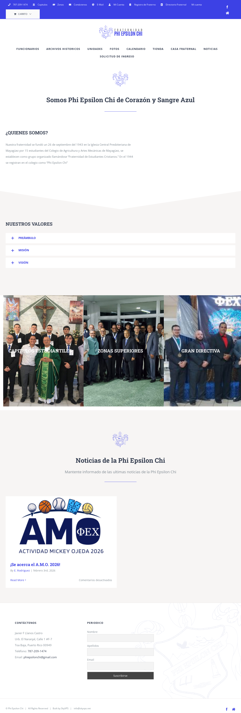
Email (90, 659)
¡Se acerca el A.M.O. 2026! (35, 564)
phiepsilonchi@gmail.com (40, 657)
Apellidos (93, 646)
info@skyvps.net (82, 708)
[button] (120, 238)
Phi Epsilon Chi (15, 708)
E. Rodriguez (22, 570)
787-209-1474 (37, 651)
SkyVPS (65, 708)
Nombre (92, 632)
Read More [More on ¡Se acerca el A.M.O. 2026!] (17, 580)
